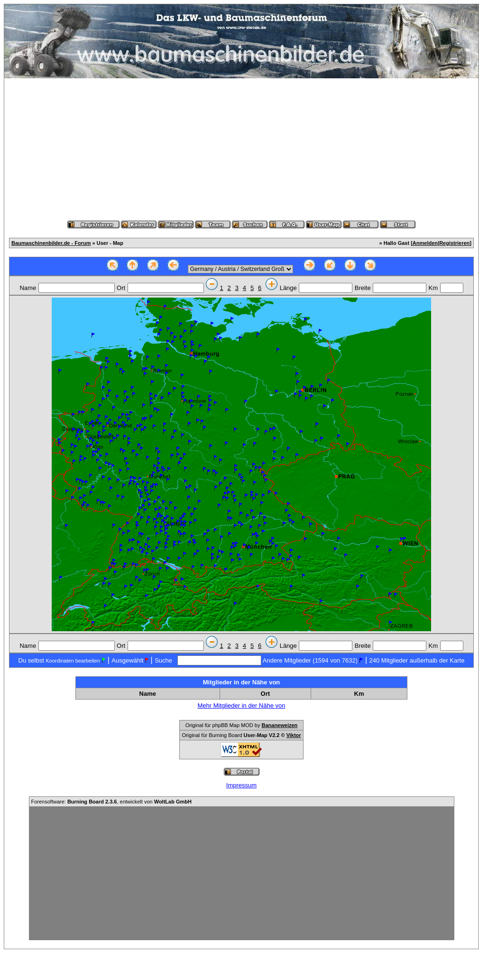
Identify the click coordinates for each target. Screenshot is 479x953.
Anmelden (425, 243)
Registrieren (454, 243)
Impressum (241, 785)
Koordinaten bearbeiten (73, 660)
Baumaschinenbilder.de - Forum (51, 243)
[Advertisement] (241, 149)
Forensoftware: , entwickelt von (111, 801)
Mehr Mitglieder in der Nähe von (242, 705)
